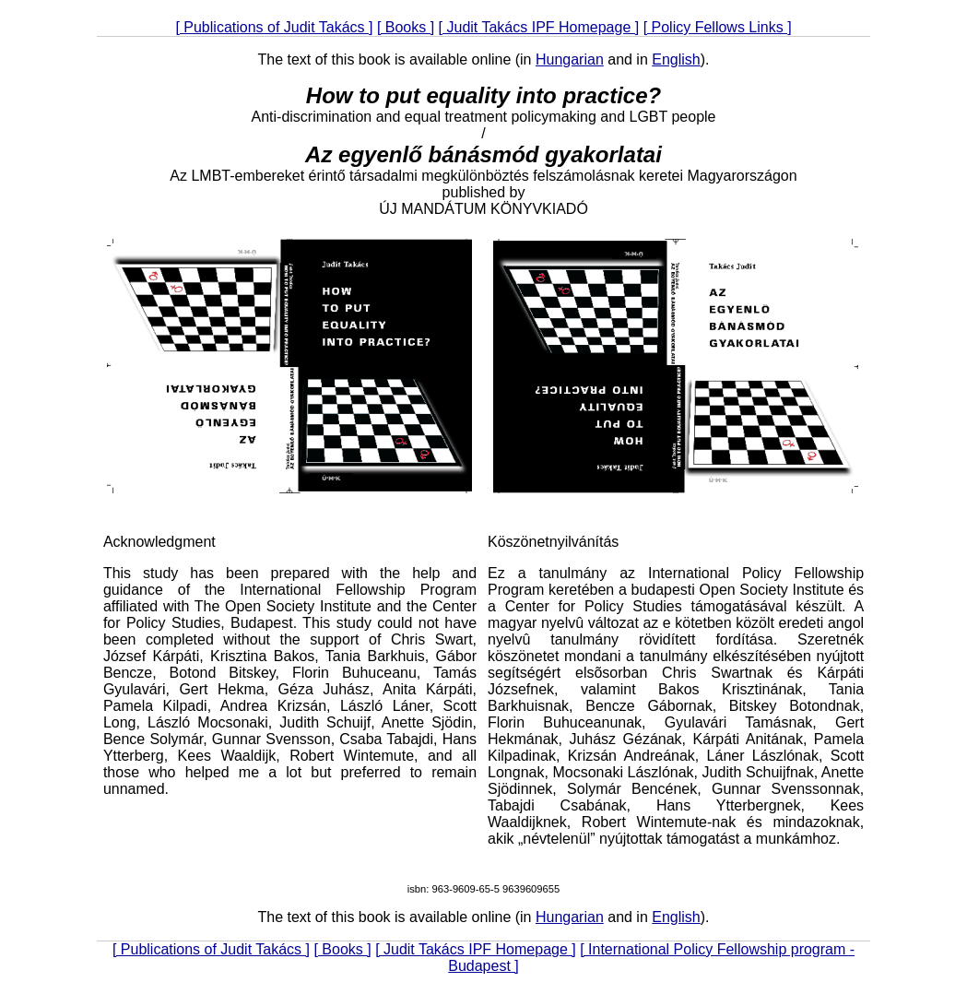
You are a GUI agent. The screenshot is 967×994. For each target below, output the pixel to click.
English (676, 59)
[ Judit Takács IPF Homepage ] (539, 27)
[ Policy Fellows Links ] (717, 27)
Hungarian (570, 59)
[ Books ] (405, 27)
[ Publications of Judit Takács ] (273, 27)
